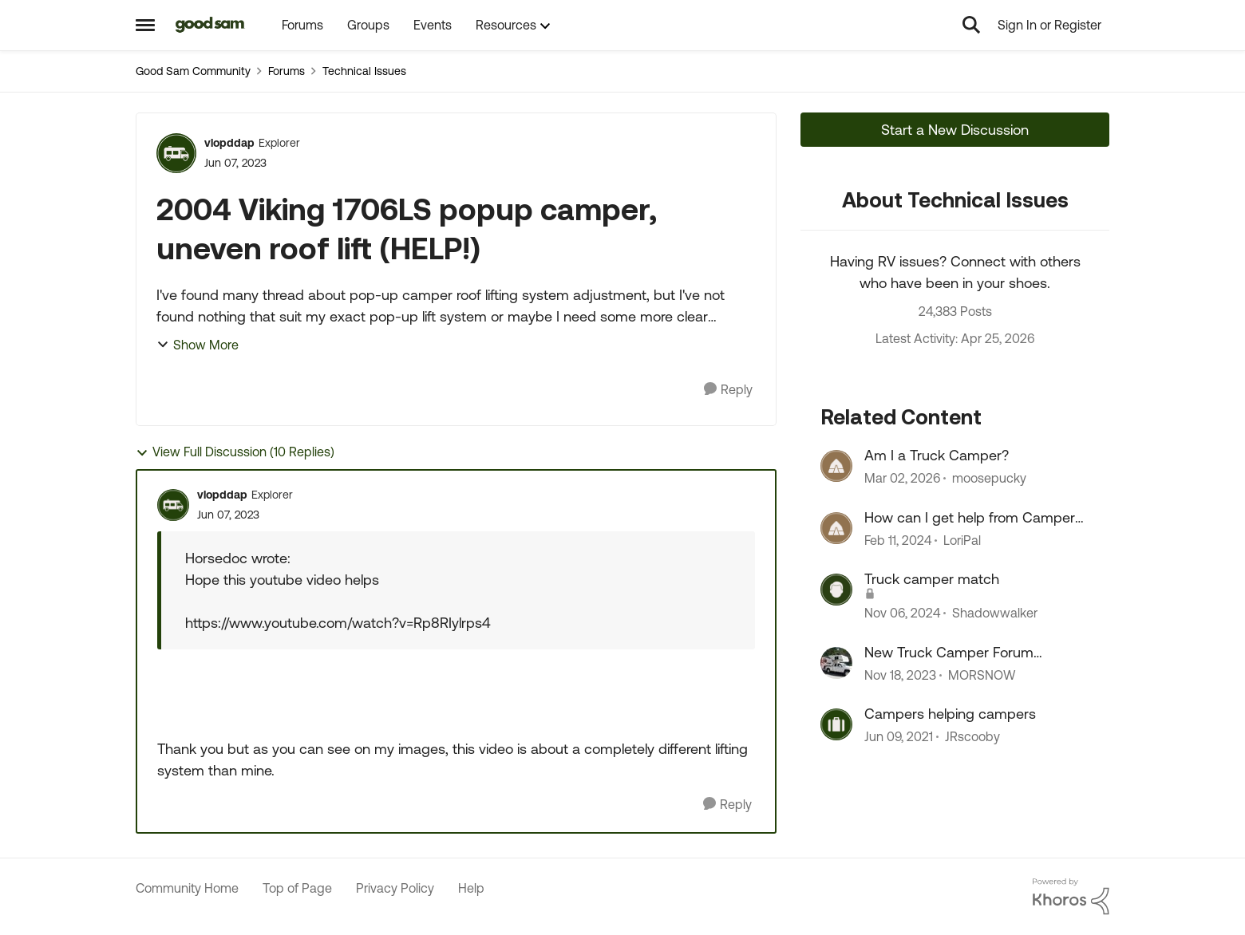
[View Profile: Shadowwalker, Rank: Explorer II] (836, 590)
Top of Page (297, 888)
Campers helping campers (950, 713)
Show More (197, 344)
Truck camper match (931, 578)
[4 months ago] (902, 478)
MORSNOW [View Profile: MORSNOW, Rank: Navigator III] (981, 675)
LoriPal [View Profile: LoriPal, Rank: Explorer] (962, 540)
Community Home (187, 888)
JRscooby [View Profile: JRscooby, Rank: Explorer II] (972, 736)
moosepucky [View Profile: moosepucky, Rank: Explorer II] (989, 478)
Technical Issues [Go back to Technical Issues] (364, 71)
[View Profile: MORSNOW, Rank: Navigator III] (836, 663)
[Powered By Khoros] (1071, 896)
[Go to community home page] (210, 25)
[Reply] (728, 389)
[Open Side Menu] (145, 25)
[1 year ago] (902, 613)
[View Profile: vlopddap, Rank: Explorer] (176, 153)
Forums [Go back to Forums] (286, 71)
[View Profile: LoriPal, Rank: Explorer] (836, 528)
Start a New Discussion (955, 129)
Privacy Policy (395, 888)
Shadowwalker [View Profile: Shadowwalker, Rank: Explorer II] (995, 613)
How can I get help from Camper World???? (969, 518)
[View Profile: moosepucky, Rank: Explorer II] (836, 466)
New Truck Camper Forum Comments (949, 652)
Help (471, 888)
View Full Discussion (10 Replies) (235, 452)
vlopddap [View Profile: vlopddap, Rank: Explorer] (229, 142)
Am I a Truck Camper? (936, 455)
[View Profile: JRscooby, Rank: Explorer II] (836, 724)
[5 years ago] (898, 736)
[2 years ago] (897, 540)
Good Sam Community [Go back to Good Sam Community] (193, 71)
